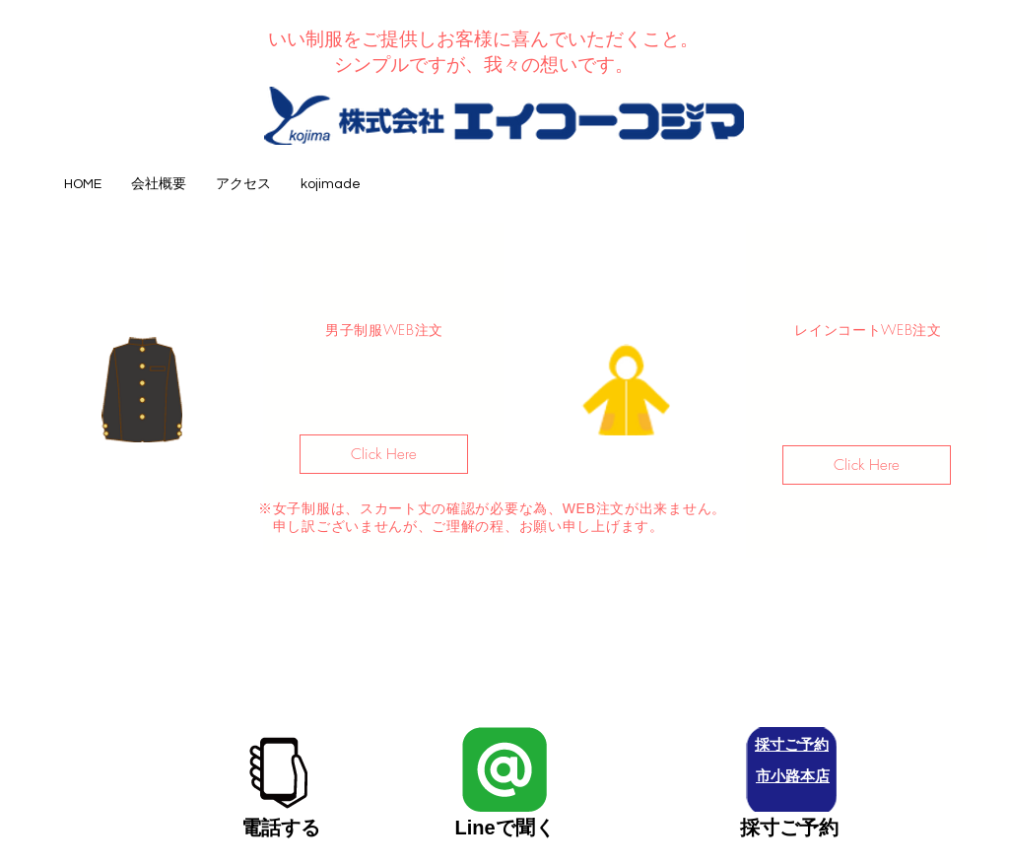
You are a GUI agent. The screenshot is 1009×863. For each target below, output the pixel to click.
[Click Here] (384, 454)
